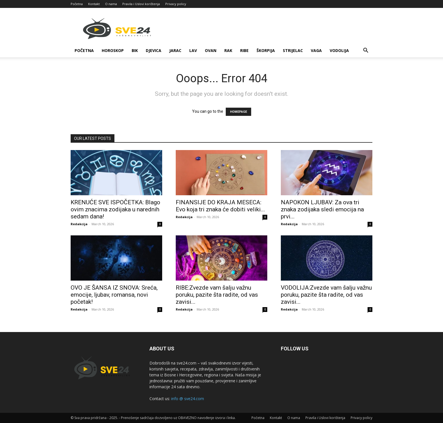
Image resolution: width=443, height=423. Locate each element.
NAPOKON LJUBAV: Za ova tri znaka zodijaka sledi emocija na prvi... (322, 209)
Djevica (153, 50)
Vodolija (339, 50)
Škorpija (266, 50)
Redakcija (79, 224)
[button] (365, 51)
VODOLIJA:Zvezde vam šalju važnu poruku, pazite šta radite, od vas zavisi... (326, 294)
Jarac (175, 50)
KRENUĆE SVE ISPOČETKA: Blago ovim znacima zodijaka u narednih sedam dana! (115, 209)
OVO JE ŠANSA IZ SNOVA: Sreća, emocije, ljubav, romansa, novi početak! (114, 294)
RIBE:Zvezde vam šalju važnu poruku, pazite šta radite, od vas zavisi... (217, 294)
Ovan (210, 50)
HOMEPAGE (238, 112)
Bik (135, 50)
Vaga (316, 50)
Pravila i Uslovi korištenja (141, 4)
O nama (111, 4)
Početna (77, 4)
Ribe (244, 50)
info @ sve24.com (187, 398)
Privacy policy (175, 4)
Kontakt (94, 4)
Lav (193, 50)
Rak (228, 50)
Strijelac (293, 50)
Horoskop (113, 50)
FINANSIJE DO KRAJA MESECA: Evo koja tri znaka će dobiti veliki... (220, 206)
